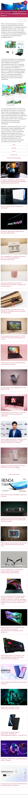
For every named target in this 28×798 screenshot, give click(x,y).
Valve (14, 144)
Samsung (14, 148)
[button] (21, 90)
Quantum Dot (14, 154)
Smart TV (14, 151)
